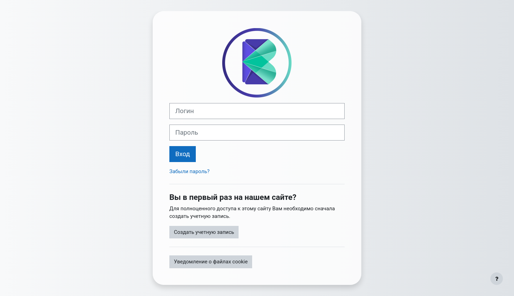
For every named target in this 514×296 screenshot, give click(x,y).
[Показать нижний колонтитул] (496, 278)
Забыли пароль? (189, 171)
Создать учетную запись (204, 232)
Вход (182, 154)
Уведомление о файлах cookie (211, 262)
